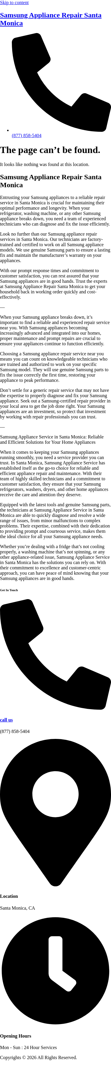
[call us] (55, 708)
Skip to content (14, 2)
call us (6, 719)
